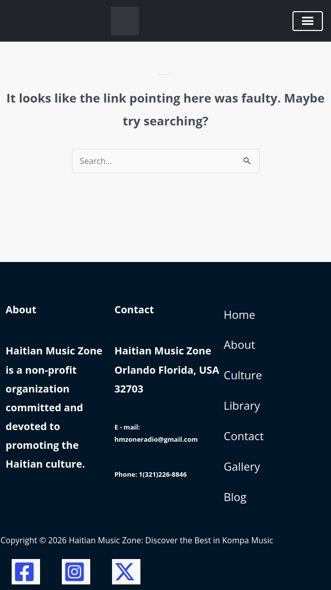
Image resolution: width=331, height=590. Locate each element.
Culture (243, 374)
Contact (244, 435)
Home (239, 314)
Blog (235, 496)
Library (242, 405)
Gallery (242, 466)
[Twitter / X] (126, 571)
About (239, 344)
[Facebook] (26, 571)
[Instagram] (76, 571)
